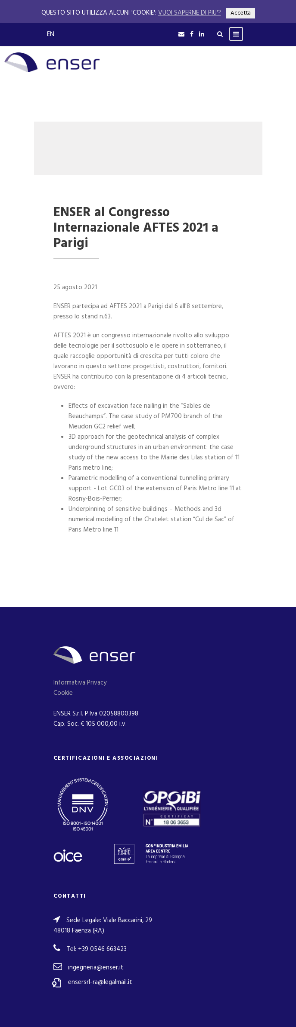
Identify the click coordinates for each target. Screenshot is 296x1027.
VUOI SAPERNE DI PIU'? (189, 13)
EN (50, 34)
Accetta (241, 13)
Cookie (63, 693)
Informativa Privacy (79, 683)
